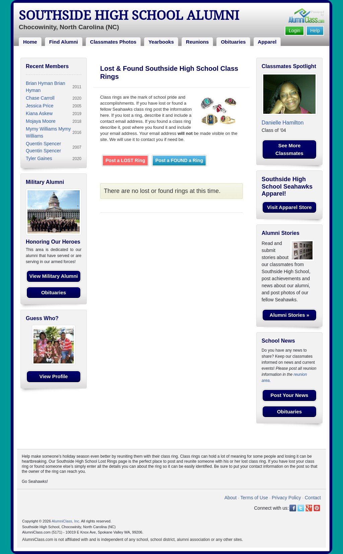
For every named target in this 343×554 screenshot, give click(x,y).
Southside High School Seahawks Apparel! (287, 186)
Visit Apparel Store (289, 207)
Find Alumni (63, 42)
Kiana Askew (39, 113)
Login (294, 30)
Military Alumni (45, 182)
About (230, 497)
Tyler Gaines (39, 158)
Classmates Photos (113, 42)
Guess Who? (42, 318)
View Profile (54, 376)
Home (30, 42)
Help (315, 30)
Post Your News (289, 395)
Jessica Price (39, 105)
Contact (313, 497)
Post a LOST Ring (125, 160)
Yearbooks (161, 42)
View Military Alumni (53, 276)
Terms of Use (254, 497)
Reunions (197, 42)
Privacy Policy (286, 497)
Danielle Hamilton (282, 122)
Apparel (267, 42)
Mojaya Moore (41, 121)
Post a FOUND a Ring (179, 160)
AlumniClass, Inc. (66, 521)
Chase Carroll (40, 98)
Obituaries (233, 42)
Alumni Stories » (289, 315)
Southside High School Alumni (129, 15)
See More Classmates (289, 149)
